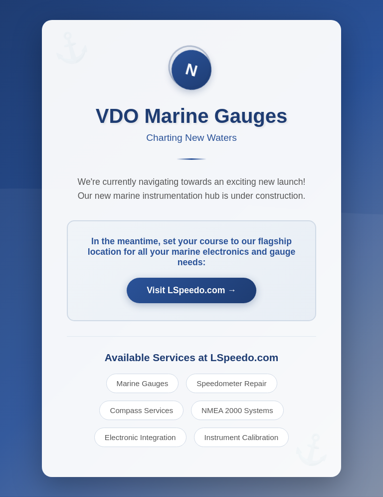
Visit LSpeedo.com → (191, 290)
